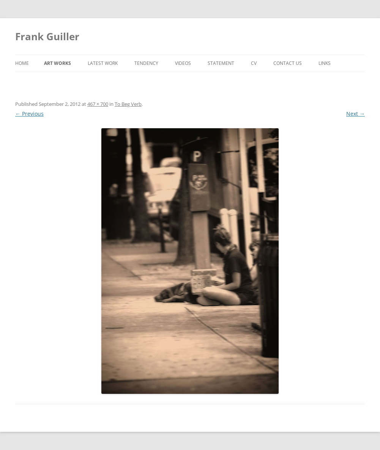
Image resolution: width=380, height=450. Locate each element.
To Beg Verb (128, 104)
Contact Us (287, 63)
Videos (183, 63)
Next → (355, 113)
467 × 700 (97, 104)
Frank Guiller (47, 36)
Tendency (146, 63)
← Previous (29, 113)
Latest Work (103, 63)
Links (325, 63)
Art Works (57, 63)
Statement (221, 63)
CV (254, 63)
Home (22, 63)
